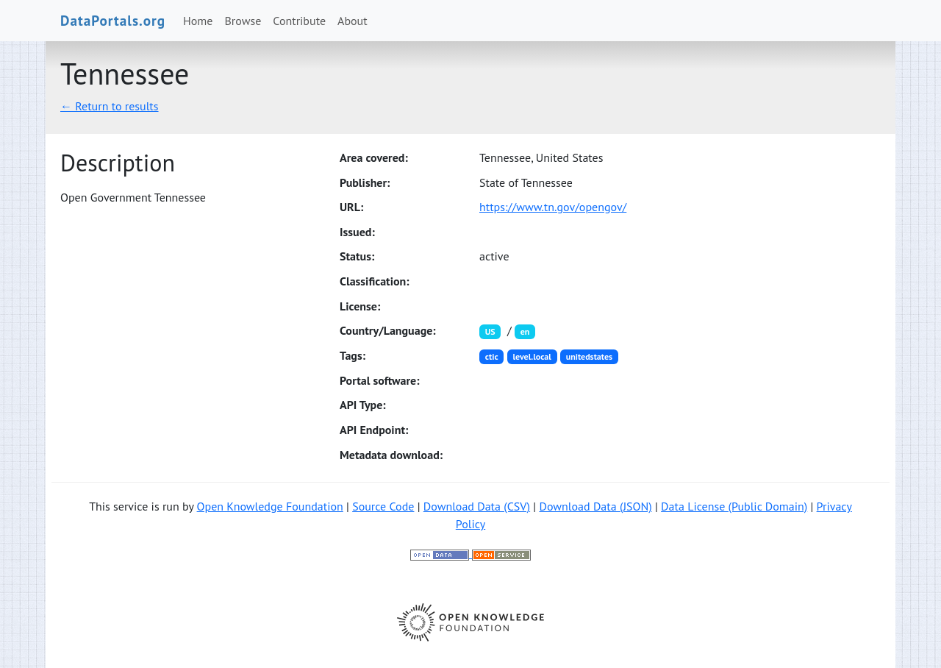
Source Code (383, 506)
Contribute (299, 20)
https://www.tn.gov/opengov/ (552, 206)
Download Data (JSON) (595, 506)
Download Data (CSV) (476, 506)
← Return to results (109, 106)
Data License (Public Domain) (734, 506)
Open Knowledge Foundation (270, 506)
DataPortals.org (112, 20)
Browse (243, 20)
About (352, 20)
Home (197, 20)
